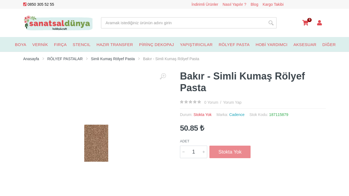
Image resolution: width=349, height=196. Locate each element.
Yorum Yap (232, 102)
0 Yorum (211, 102)
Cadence (237, 114)
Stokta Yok (230, 152)
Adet (184, 141)
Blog (254, 4)
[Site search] (183, 23)
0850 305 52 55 (38, 4)
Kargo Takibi (273, 4)
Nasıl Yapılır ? (234, 4)
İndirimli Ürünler (205, 4)
